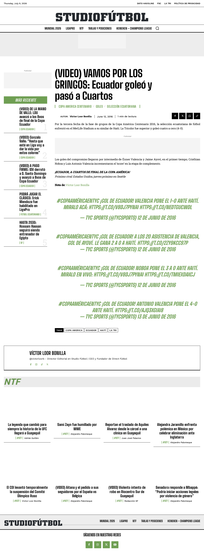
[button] (157, 28)
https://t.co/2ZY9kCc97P (162, 243)
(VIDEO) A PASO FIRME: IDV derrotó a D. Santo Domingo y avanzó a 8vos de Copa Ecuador (32, 173)
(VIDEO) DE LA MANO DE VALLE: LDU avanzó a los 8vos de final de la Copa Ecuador (32, 116)
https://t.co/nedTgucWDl (165, 207)
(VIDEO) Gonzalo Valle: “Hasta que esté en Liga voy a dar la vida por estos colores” (31, 145)
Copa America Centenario (75, 106)
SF (22, 243)
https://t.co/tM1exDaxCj (169, 274)
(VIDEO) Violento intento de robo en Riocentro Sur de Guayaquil (127, 491)
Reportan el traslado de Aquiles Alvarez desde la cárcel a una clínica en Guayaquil (127, 428)
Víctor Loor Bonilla (81, 116)
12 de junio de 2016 (156, 218)
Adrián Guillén (31, 438)
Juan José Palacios (131, 438)
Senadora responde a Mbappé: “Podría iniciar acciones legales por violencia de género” (177, 491)
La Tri (113, 330)
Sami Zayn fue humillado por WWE (77, 426)
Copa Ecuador (27, 129)
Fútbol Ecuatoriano (30, 214)
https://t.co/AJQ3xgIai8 (139, 310)
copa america (74, 330)
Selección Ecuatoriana (121, 106)
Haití (103, 330)
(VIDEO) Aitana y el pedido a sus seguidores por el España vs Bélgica (77, 491)
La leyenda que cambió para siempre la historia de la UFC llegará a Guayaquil (27, 428)
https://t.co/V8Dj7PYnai (113, 207)
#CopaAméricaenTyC (77, 201)
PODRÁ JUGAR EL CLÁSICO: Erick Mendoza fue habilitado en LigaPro (30, 202)
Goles (99, 106)
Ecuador (91, 330)
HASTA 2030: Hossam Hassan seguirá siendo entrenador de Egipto (30, 230)
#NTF (19, 438)
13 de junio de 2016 (156, 317)
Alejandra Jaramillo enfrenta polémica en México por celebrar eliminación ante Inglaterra (177, 430)
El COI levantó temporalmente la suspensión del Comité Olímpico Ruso (27, 491)
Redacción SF (131, 501)
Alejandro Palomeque (81, 434)
